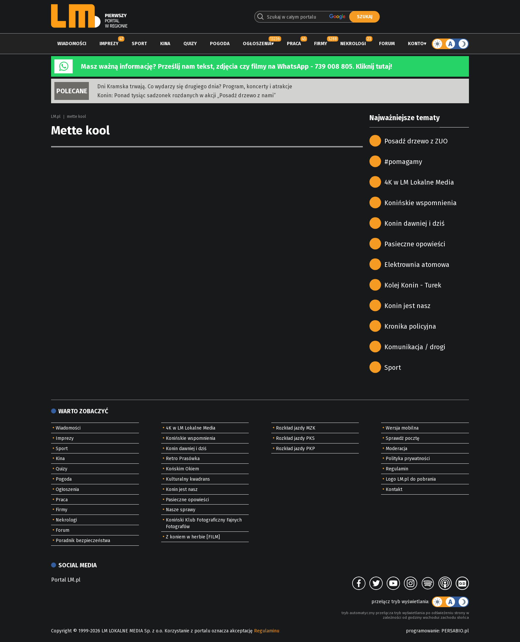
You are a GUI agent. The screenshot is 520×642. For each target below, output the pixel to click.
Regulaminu (266, 631)
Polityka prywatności (408, 458)
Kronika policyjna (410, 326)
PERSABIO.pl (455, 631)
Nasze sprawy (180, 510)
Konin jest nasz (407, 306)
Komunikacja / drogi (414, 347)
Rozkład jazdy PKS (295, 438)
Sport (139, 43)
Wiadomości (71, 43)
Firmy (320, 43)
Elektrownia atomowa (416, 265)
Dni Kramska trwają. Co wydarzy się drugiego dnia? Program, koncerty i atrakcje (194, 86)
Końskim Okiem (182, 469)
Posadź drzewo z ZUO (416, 141)
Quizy (190, 43)
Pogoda (219, 43)
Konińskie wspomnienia (420, 203)
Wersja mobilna (402, 428)
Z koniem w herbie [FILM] (193, 537)
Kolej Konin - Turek (412, 285)
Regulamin (397, 469)
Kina (165, 43)
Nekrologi (353, 43)
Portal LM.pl (65, 580)
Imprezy (108, 43)
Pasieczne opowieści (414, 244)
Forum (387, 43)
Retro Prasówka (183, 458)
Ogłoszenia (257, 43)
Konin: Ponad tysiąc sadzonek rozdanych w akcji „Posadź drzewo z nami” (186, 95)
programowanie (422, 631)
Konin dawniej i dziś (414, 223)
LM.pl (55, 116)
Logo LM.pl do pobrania (411, 479)
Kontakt (394, 489)
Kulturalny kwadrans (188, 479)
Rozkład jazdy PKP (295, 448)
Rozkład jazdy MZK (295, 428)
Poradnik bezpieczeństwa (83, 540)
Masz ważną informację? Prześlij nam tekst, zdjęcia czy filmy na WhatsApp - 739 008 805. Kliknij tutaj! (236, 66)
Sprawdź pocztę (403, 438)
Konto (416, 43)
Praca (294, 43)
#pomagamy (403, 162)
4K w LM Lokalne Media (419, 182)
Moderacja (396, 448)
